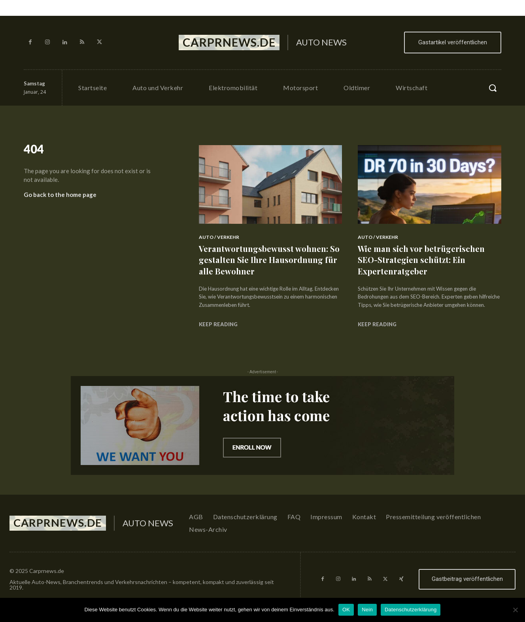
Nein (367, 610)
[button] (492, 87)
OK (346, 610)
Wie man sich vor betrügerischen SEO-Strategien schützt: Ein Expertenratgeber (426, 259)
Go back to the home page (60, 196)
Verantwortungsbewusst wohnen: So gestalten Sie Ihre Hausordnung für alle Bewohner (268, 259)
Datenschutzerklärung (410, 610)
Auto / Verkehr (219, 237)
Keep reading (218, 324)
